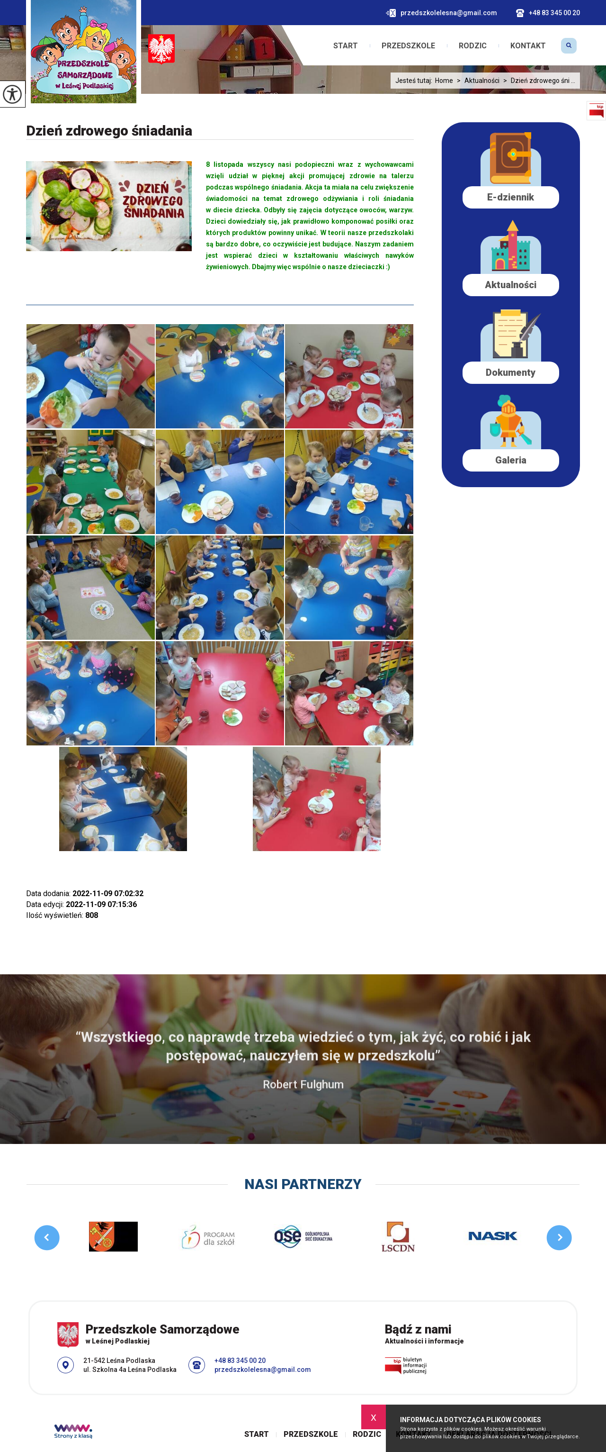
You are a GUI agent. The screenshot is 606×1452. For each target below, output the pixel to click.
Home (444, 80)
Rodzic (473, 46)
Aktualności (476, 80)
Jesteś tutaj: (415, 80)
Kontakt (528, 46)
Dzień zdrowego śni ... (537, 80)
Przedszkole (408, 46)
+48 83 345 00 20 (548, 13)
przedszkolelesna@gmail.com (441, 13)
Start (345, 46)
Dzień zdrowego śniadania (109, 130)
